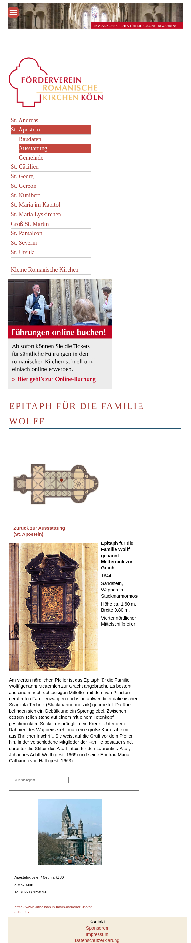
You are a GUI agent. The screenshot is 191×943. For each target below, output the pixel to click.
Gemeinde (31, 157)
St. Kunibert (25, 195)
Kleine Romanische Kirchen (45, 269)
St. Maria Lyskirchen (36, 214)
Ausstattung (33, 148)
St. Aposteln (25, 129)
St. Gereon (23, 185)
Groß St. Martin (30, 223)
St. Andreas (24, 120)
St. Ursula (23, 252)
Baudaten (30, 139)
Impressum (97, 934)
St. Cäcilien (25, 166)
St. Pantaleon (27, 233)
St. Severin (24, 242)
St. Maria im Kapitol (35, 204)
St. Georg (22, 176)
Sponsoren (97, 928)
